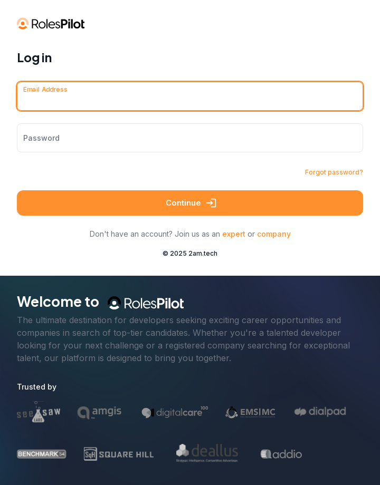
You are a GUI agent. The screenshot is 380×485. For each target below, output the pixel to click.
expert (233, 233)
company (274, 233)
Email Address (45, 89)
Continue (190, 203)
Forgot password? (334, 172)
